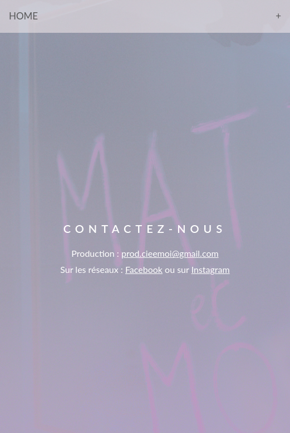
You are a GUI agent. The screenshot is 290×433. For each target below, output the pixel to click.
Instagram (210, 269)
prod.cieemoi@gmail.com (170, 253)
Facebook (144, 269)
